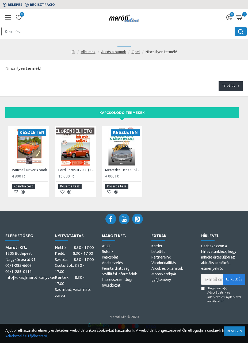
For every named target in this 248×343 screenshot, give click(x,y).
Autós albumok (113, 52)
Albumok (88, 52)
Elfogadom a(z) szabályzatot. (223, 295)
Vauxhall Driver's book (29, 170)
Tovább (228, 86)
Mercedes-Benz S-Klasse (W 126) (123, 170)
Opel (136, 52)
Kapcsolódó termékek (122, 112)
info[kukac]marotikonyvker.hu (33, 277)
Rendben (234, 331)
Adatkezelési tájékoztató (26, 336)
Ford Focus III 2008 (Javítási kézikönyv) (76, 170)
